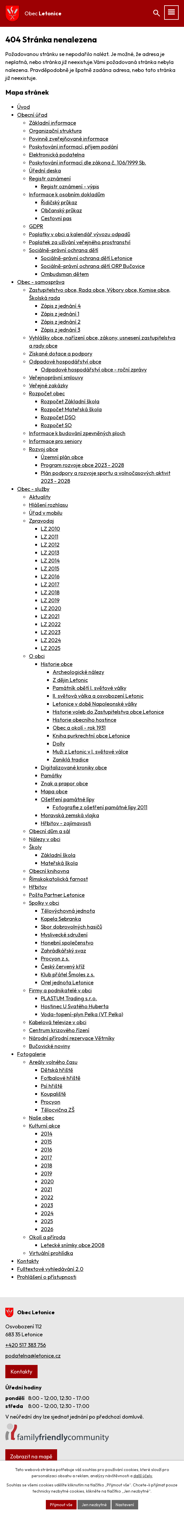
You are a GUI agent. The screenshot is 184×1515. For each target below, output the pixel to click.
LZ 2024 (51, 640)
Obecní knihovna (49, 871)
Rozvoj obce (43, 449)
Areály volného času (53, 1062)
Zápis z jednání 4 (61, 305)
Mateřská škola (59, 863)
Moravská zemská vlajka (70, 815)
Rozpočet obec (47, 393)
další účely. (143, 1475)
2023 (47, 1205)
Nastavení (125, 1504)
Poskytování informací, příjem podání (73, 146)
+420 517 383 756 (25, 1345)
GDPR (36, 226)
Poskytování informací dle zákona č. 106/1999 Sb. (87, 162)
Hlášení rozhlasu (48, 504)
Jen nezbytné (93, 1504)
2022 (47, 1197)
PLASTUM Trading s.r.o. (69, 998)
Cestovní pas (56, 218)
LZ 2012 (50, 544)
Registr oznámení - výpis (70, 186)
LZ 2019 (50, 600)
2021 (46, 1189)
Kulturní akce (44, 1125)
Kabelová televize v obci (57, 1022)
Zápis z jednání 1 (60, 313)
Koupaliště (53, 1093)
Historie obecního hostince (84, 719)
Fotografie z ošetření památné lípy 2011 (100, 807)
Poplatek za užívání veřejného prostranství (79, 242)
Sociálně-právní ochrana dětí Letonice (86, 258)
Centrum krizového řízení (59, 1030)
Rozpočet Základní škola (70, 401)
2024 (47, 1213)
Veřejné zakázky (48, 385)
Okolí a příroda (47, 1237)
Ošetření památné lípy (67, 799)
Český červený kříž (63, 966)
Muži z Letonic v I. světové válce (90, 751)
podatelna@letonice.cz (33, 1355)
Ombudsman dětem (65, 274)
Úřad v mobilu (45, 512)
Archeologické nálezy (78, 672)
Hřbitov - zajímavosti (66, 823)
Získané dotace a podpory (60, 353)
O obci (37, 656)
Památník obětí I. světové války (89, 688)
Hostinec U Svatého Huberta (75, 1006)
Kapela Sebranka (61, 918)
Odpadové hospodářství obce (65, 361)
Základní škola (58, 855)
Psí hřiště (51, 1086)
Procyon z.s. (55, 958)
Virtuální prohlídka (51, 1253)
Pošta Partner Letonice (57, 894)
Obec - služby (33, 489)
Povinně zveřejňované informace (68, 138)
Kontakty (28, 1261)
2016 (46, 1149)
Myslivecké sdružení (64, 934)
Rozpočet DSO (58, 417)
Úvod (23, 106)
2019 (46, 1173)
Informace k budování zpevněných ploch (77, 433)
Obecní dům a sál (49, 831)
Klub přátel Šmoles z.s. (68, 974)
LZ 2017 (50, 584)
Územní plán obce (62, 457)
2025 (47, 1221)
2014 (46, 1133)
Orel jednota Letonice (67, 982)
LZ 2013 (50, 552)
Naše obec (41, 1117)
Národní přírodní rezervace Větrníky (71, 1038)
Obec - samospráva (40, 282)
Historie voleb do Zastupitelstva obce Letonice (108, 711)
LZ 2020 (51, 608)
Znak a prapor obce (64, 783)
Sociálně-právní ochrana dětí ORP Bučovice (93, 266)
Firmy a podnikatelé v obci (60, 990)
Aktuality (40, 497)
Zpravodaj (41, 520)
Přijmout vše (61, 1504)
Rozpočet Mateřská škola (71, 409)
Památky (51, 775)
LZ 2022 (51, 624)
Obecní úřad (32, 114)
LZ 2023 (50, 632)
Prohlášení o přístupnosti (46, 1277)
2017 (46, 1157)
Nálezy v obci (44, 839)
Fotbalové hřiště (60, 1078)
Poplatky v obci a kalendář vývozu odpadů (79, 234)
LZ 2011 (49, 536)
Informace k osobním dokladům (67, 194)
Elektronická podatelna (57, 154)
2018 (46, 1165)
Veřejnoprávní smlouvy (56, 377)
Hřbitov (38, 887)
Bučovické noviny (49, 1046)
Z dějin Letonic (70, 680)
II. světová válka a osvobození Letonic (98, 695)
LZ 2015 (50, 568)
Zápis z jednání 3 (60, 329)
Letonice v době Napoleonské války (95, 703)
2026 (47, 1229)
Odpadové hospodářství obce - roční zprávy (94, 369)
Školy (35, 847)
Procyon (50, 1101)
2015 (46, 1141)
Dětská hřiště (57, 1070)
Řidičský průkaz (59, 202)
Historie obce (56, 664)
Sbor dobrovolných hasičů (71, 926)
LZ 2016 (50, 576)
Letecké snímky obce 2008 (72, 1245)
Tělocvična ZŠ (58, 1109)
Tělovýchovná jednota (68, 910)
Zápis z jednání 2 (60, 321)
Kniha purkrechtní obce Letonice (91, 735)
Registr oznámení (50, 178)
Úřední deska (45, 170)
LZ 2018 (50, 592)
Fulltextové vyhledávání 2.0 (50, 1269)
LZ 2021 (50, 616)
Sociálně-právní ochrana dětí (63, 250)
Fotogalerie (31, 1054)
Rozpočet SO (56, 425)
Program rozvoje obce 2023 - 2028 (82, 465)
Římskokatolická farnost (58, 879)
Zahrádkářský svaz (63, 950)
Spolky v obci (44, 902)
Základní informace (52, 122)
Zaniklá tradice (70, 759)
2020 (47, 1181)
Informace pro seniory (55, 441)
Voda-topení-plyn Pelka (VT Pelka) (82, 1014)
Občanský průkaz (61, 210)
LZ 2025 (50, 648)
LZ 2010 (50, 528)
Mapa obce (54, 791)
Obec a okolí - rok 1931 (79, 727)
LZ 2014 (50, 560)
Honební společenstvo (67, 942)
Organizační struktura (55, 130)
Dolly (59, 743)
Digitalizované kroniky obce (74, 767)
